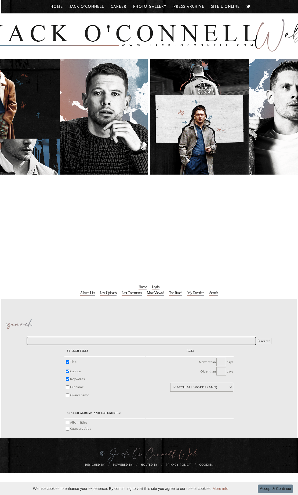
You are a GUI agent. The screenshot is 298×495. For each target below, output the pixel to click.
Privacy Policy (178, 465)
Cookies (206, 465)
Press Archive (188, 7)
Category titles (80, 429)
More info (220, 488)
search (264, 341)
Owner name (79, 395)
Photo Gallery (150, 7)
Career (118, 7)
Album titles (78, 422)
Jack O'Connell (87, 7)
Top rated (175, 293)
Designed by (95, 465)
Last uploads (108, 293)
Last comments (132, 293)
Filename (77, 387)
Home (56, 7)
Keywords (77, 379)
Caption (75, 371)
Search (213, 293)
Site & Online (225, 7)
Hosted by (149, 465)
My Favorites (195, 293)
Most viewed (155, 293)
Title (73, 362)
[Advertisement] (50, 227)
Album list (87, 293)
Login (155, 287)
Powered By (123, 465)
